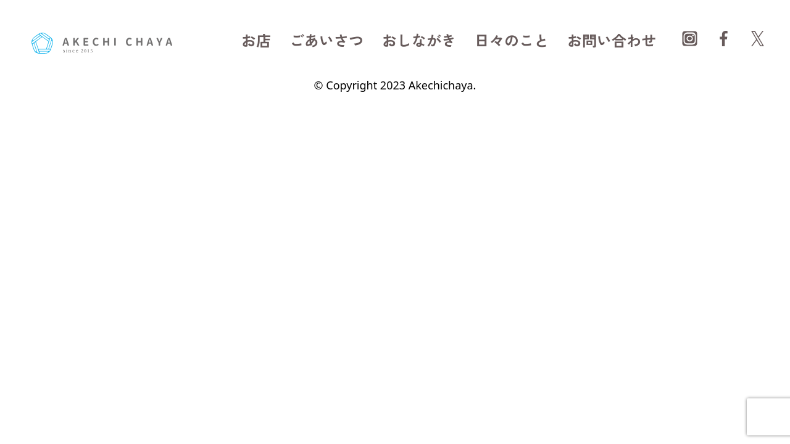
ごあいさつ (326, 40)
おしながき (419, 40)
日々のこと (512, 40)
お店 (256, 40)
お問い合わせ (611, 40)
